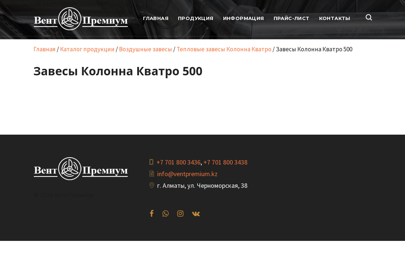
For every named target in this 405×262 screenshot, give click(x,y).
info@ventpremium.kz (187, 174)
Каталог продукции (87, 49)
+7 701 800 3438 (225, 162)
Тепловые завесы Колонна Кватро (223, 49)
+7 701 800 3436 (178, 162)
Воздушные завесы (145, 49)
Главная (44, 49)
